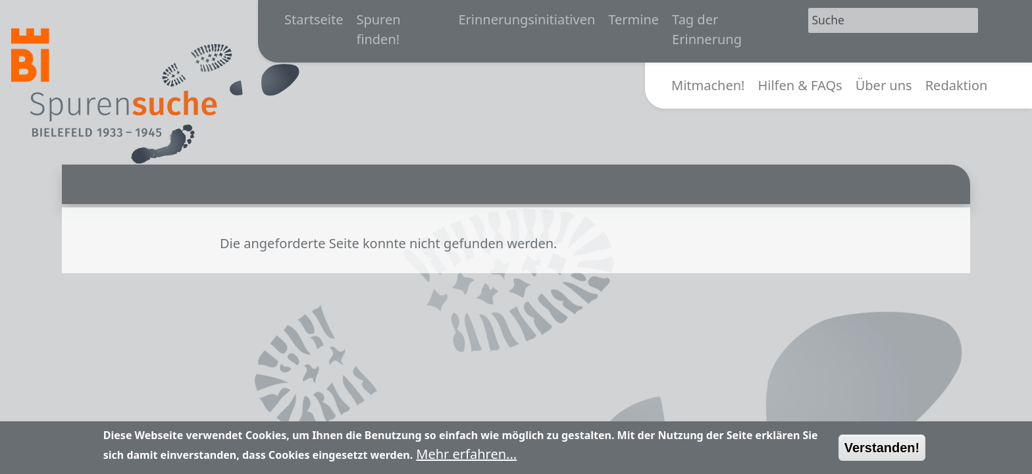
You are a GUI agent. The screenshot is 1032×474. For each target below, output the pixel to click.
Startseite (313, 19)
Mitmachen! (707, 85)
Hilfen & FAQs (800, 85)
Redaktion (956, 85)
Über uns (884, 85)
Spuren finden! (378, 29)
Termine (633, 19)
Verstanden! (881, 452)
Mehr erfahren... (466, 458)
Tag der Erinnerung (707, 29)
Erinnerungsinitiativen (526, 19)
